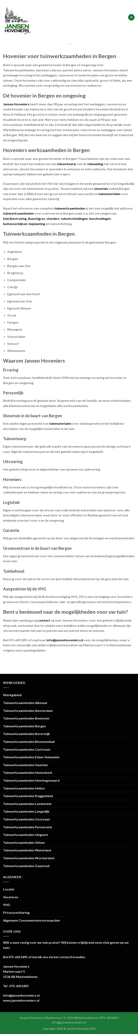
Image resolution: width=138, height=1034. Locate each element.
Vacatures (10, 897)
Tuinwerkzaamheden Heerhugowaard (31, 780)
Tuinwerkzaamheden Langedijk (26, 811)
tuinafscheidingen (74, 218)
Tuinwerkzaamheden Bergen (24, 726)
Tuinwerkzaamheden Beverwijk (26, 734)
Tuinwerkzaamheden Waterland (27, 850)
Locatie (8, 889)
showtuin (101, 188)
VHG (6, 905)
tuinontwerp (66, 164)
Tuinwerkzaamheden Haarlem (25, 765)
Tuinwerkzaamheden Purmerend (27, 827)
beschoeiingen (100, 218)
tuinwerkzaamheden (69, 208)
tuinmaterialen (109, 194)
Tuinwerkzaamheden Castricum (26, 749)
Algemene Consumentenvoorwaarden (31, 920)
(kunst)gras (36, 218)
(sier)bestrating (15, 218)
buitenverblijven (15, 224)
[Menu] (131, 17)
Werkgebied (12, 695)
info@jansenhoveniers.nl (65, 640)
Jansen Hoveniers (16, 104)
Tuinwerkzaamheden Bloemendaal (29, 741)
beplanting (37, 224)
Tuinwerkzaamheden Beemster (26, 718)
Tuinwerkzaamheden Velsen (24, 842)
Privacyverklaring (16, 912)
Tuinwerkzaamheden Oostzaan (26, 819)
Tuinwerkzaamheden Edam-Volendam (31, 757)
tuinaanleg (95, 164)
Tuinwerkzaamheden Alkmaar (25, 703)
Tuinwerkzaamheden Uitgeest (25, 835)
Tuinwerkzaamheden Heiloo (24, 788)
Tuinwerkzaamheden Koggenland (28, 796)
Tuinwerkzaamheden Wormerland (28, 858)
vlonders (53, 218)
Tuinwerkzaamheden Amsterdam (28, 710)
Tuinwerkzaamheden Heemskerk (27, 772)
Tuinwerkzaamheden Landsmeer (27, 804)
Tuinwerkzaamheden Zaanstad (26, 866)
